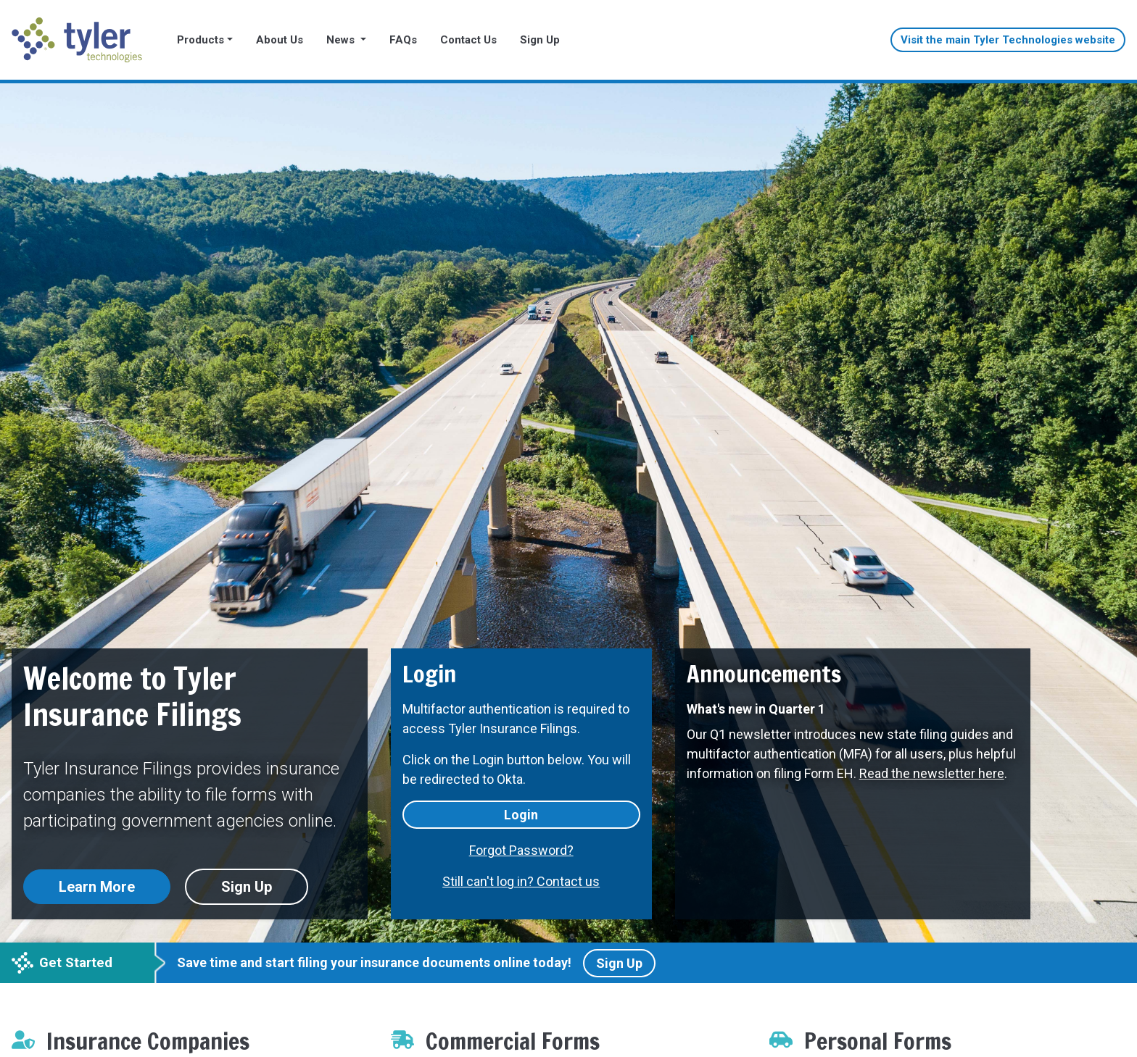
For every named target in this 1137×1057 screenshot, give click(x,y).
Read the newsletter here (931, 773)
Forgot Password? (521, 850)
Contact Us (468, 39)
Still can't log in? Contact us (521, 881)
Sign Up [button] (246, 886)
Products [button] (200, 39)
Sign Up (540, 39)
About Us (279, 39)
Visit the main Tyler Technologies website (1008, 39)
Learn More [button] (97, 886)
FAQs (403, 39)
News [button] (341, 39)
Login (521, 814)
